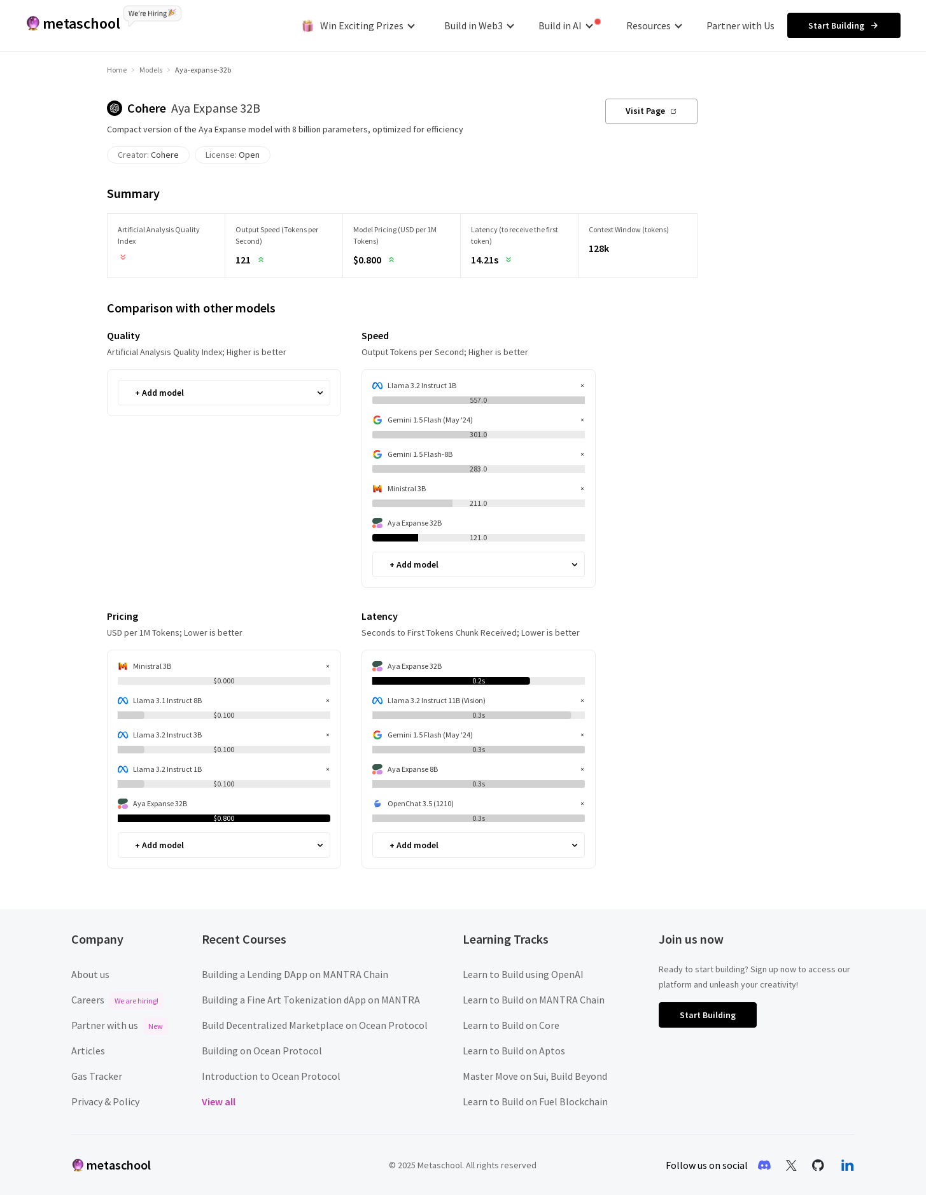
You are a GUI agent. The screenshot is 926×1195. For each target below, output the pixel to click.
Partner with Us (740, 25)
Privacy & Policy (105, 1101)
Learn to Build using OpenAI (523, 974)
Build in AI (569, 25)
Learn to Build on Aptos (514, 1050)
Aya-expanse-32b (203, 69)
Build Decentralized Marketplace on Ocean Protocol (315, 1025)
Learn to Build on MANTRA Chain (534, 999)
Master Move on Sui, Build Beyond (535, 1076)
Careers (117, 999)
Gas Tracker (96, 1076)
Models (150, 69)
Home (117, 69)
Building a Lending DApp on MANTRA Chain (295, 974)
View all (218, 1101)
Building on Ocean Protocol (262, 1050)
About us (90, 974)
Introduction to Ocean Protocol (271, 1076)
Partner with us (119, 1025)
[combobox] (136, 393)
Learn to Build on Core (511, 1025)
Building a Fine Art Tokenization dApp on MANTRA (311, 999)
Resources (654, 25)
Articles (88, 1050)
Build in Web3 (479, 25)
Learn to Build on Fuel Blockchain (535, 1101)
